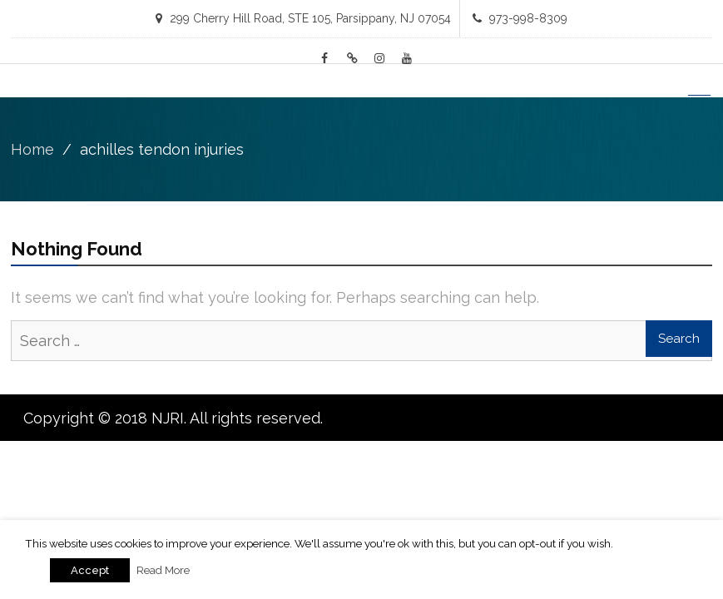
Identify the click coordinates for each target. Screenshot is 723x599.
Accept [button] (90, 570)
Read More (163, 570)
